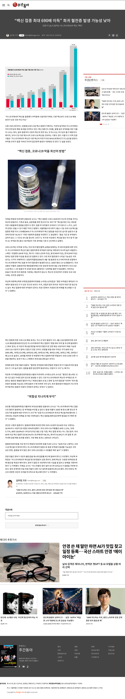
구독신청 (111, 650)
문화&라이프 (62, 654)
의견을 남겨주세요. (14, 516)
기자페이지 (95, 657)
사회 (59, 650)
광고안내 (111, 654)
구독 (22, 35)
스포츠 (60, 657)
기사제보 (111, 647)
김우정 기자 (21, 480)
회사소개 (10, 684)
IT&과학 (77, 654)
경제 (76, 647)
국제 (76, 650)
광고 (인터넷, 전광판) (21, 684)
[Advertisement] (19, 315)
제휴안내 (31, 684)
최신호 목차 (95, 650)
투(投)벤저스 (91, 80)
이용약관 (45, 684)
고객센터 (38, 684)
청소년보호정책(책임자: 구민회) (71, 684)
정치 (59, 647)
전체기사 (61, 661)
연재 (92, 647)
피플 (76, 657)
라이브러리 (95, 654)
